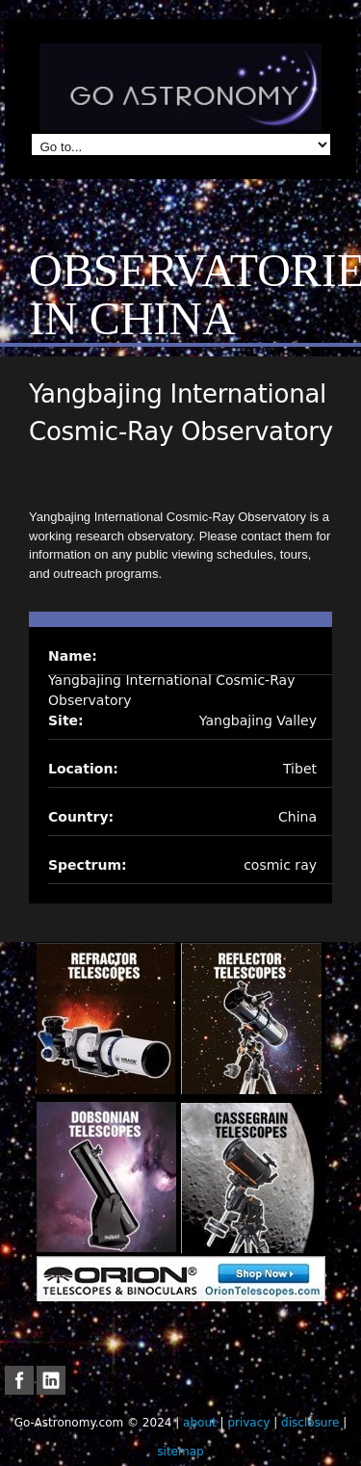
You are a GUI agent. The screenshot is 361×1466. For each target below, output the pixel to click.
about (200, 1422)
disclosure (310, 1422)
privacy (248, 1422)
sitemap (180, 1451)
